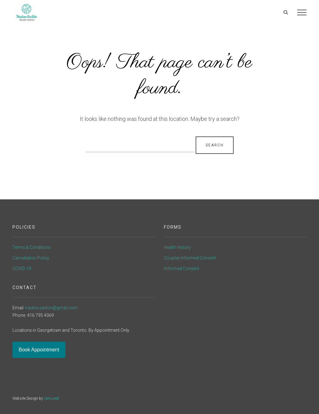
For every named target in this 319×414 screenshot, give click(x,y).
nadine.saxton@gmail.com (51, 307)
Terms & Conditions (31, 247)
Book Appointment (39, 349)
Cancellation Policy (30, 257)
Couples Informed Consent (190, 257)
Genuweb (51, 398)
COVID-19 (21, 268)
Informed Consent (181, 268)
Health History (177, 247)
